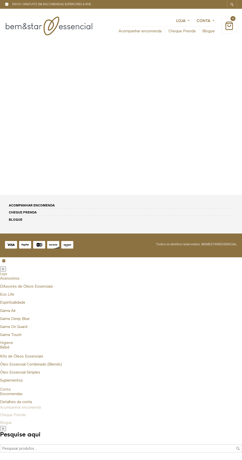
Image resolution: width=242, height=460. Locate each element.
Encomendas (11, 394)
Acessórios (10, 278)
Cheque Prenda (182, 31)
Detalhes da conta (16, 402)
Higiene (6, 342)
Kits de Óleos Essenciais (21, 356)
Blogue (208, 31)
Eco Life (7, 294)
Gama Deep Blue (15, 318)
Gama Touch (11, 334)
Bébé (5, 347)
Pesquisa (238, 448)
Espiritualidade (12, 302)
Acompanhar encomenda (140, 31)
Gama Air (8, 310)
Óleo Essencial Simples (20, 372)
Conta (203, 21)
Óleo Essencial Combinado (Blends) (31, 364)
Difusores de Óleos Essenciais (26, 286)
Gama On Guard (13, 326)
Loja (181, 21)
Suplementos (11, 380)
